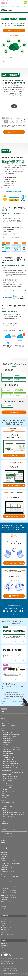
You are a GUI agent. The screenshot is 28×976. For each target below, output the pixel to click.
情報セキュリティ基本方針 (7, 963)
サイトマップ (4, 958)
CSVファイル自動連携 (6, 57)
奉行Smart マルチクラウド (8, 791)
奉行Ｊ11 (4, 797)
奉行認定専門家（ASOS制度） (9, 897)
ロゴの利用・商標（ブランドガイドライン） (11, 968)
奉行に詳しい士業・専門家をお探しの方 (10, 863)
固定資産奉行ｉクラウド (8, 744)
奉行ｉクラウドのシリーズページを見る (12, 701)
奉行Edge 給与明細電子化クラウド (10, 785)
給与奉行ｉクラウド (7, 755)
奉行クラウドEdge (6, 774)
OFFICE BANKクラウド (8, 759)
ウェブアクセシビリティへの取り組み (9, 970)
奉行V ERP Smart (6, 795)
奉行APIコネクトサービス (8, 802)
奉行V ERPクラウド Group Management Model (13, 772)
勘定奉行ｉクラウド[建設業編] (9, 736)
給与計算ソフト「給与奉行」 (9, 725)
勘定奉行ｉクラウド (7, 732)
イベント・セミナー (6, 838)
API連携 (3, 61)
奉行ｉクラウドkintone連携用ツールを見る (11, 191)
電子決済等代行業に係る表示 (7, 961)
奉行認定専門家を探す (7, 865)
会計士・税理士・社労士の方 (8, 895)
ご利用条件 (10, 958)
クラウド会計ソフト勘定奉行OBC (8, 6)
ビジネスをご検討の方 (6, 888)
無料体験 (4, 821)
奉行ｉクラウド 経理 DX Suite (9, 761)
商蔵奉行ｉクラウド (7, 751)
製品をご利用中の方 (6, 854)
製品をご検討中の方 (6, 852)
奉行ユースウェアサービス (9, 816)
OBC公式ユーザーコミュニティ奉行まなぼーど (13, 814)
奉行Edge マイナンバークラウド (10, 789)
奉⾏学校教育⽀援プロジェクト (9, 871)
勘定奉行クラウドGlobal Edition (10, 738)
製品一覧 (18, 6)
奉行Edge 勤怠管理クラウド (9, 782)
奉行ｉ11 (4, 793)
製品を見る (14, 641)
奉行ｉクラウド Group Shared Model (11, 767)
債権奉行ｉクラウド (7, 740)
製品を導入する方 (5, 858)
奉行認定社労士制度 (7, 899)
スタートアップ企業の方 (7, 874)
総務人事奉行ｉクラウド (8, 753)
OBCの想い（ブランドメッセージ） (9, 715)
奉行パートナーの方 (6, 901)
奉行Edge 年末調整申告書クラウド (10, 787)
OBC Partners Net (6, 903)
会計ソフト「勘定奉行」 (8, 723)
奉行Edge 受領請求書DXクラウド (10, 778)
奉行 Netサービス (6, 856)
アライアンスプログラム (8, 908)
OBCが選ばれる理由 (7, 806)
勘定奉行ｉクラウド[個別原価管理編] (11, 734)
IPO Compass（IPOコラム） (8, 836)
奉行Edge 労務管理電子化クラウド (10, 780)
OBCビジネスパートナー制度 (9, 890)
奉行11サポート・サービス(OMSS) (10, 818)
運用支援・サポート (7, 810)
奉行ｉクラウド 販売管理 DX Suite (10, 763)
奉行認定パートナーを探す (8, 860)
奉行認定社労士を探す (7, 867)
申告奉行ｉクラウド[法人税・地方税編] (11, 747)
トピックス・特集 (5, 842)
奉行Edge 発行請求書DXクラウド (10, 776)
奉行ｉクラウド (5, 730)
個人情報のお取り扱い (19, 958)
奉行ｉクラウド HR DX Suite (9, 765)
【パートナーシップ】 (6, 881)
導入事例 (4, 808)
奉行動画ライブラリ (6, 840)
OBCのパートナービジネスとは (8, 886)
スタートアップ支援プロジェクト (10, 876)
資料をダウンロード (14, 132)
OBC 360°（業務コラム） (7, 833)
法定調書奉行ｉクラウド (8, 757)
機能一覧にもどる (14, 412)
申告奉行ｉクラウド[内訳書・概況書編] (11, 749)
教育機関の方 (4, 869)
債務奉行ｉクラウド (7, 742)
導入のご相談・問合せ (7, 823)
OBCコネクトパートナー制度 (9, 892)
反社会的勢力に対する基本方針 (8, 966)
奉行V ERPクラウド (6, 770)
